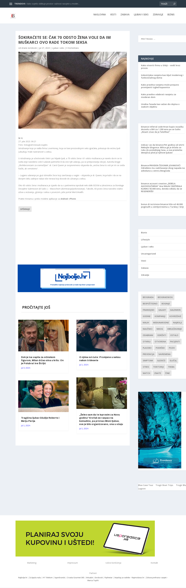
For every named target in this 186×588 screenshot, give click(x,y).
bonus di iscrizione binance (154, 206)
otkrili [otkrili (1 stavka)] (147, 343)
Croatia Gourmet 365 (75, 579)
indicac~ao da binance (152, 146)
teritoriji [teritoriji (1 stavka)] (158, 368)
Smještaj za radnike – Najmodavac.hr (129, 579)
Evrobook (99, 579)
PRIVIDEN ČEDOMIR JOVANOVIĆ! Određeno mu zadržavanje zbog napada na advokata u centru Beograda (163, 170)
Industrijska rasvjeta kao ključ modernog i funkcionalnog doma (162, 78)
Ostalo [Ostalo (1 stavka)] (174, 337)
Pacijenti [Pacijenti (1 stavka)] (175, 343)
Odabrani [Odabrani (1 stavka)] (148, 337)
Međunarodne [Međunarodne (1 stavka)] (161, 324)
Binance (145, 167)
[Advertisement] (73, 239)
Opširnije (25, 211)
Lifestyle (145, 241)
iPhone (72, 200)
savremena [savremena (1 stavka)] (164, 356)
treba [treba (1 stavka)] (171, 368)
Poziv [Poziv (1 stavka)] (172, 349)
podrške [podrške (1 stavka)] (160, 349)
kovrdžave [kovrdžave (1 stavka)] (175, 318)
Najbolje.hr (22, 579)
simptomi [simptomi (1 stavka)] (148, 362)
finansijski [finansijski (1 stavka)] (148, 312)
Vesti (113, 16)
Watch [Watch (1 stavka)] (146, 375)
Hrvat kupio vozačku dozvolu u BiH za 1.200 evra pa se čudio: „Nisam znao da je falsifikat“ (162, 131)
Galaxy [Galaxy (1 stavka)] (162, 312)
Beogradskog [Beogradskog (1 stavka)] (165, 299)
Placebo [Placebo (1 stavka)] (147, 349)
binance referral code (152, 128)
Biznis (171, 16)
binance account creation (154, 185)
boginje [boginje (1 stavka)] (166, 305)
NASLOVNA (100, 16)
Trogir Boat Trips (164, 487)
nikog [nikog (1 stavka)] (160, 331)
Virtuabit (89, 579)
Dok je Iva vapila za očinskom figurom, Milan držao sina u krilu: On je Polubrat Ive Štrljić (42, 362)
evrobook (32, 50)
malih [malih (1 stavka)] (146, 324)
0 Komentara (72, 50)
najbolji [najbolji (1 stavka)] (177, 324)
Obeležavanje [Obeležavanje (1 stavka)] (174, 331)
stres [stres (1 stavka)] (146, 368)
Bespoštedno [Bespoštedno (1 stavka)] (150, 305)
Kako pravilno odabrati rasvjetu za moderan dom (158, 97)
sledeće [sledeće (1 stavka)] (161, 362)
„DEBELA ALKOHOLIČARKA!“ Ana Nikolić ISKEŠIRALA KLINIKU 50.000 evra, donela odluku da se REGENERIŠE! (161, 189)
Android (64, 200)
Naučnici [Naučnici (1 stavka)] (147, 331)
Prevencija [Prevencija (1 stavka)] (148, 356)
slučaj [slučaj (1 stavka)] (173, 362)
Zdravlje (158, 16)
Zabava (125, 16)
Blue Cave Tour (145, 487)
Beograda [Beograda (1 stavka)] (148, 299)
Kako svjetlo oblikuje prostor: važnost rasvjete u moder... (53, 3)
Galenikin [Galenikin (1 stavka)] (175, 312)
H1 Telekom (48, 579)
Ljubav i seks (141, 16)
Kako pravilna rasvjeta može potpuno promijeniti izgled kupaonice (160, 88)
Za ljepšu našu (35, 579)
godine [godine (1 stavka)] (147, 318)
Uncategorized (148, 255)
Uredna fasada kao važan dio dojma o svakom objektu (160, 107)
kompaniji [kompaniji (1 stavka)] (160, 318)
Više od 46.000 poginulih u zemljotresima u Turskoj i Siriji (162, 207)
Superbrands (59, 579)
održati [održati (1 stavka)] (161, 337)
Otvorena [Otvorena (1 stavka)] (160, 343)
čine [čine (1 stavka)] (167, 375)
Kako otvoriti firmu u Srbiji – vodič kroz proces (160, 68)
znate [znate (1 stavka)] (157, 375)
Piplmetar (108, 579)
